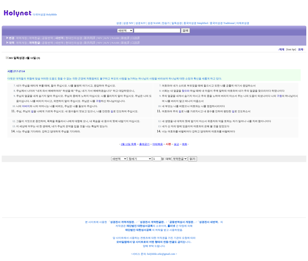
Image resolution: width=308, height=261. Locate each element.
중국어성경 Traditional (222, 23)
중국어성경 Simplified (196, 23)
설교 (176, 144)
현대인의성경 (73, 38)
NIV (99, 38)
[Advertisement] (164, 11)
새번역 (59, 38)
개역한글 (34, 38)
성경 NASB (154, 23)
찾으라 (186, 90)
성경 (118, 23)
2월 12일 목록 (128, 144)
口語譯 (135, 38)
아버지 (26, 106)
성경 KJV (140, 23)
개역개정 (21, 38)
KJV (107, 38)
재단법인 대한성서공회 (139, 225)
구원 (98, 101)
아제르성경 (242, 23)
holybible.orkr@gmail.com (161, 253)
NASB (115, 38)
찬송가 (166, 23)
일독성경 (177, 23)
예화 (184, 144)
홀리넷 (171, 225)
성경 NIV (128, 23)
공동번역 (47, 38)
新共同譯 (89, 38)
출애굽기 (144, 144)
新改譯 (125, 38)
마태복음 (158, 144)
